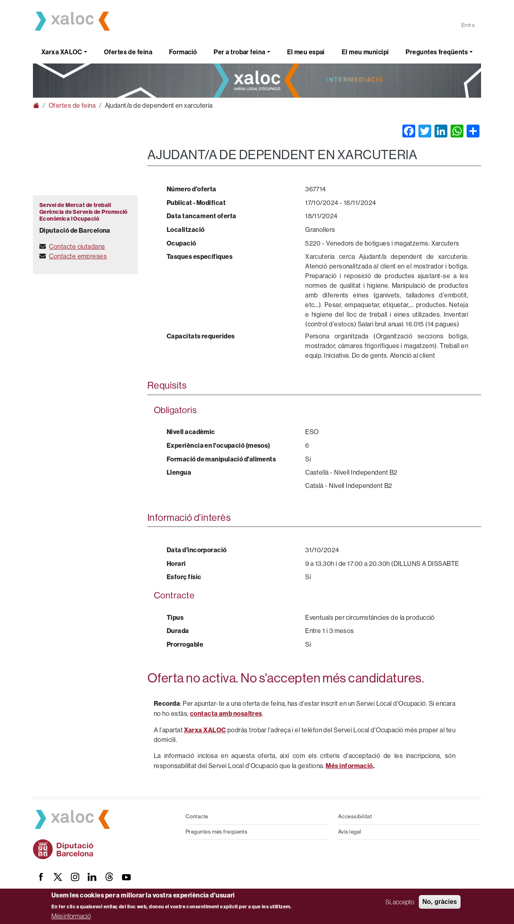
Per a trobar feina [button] (239, 52)
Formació (183, 52)
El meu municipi (365, 52)
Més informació (71, 916)
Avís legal (349, 832)
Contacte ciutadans (77, 246)
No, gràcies (439, 901)
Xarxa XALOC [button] (61, 52)
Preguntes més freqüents (216, 832)
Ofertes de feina (128, 52)
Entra (468, 25)
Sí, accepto (400, 902)
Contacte (197, 816)
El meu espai (306, 52)
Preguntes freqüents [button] (437, 52)
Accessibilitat (355, 816)
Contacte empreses (78, 256)
